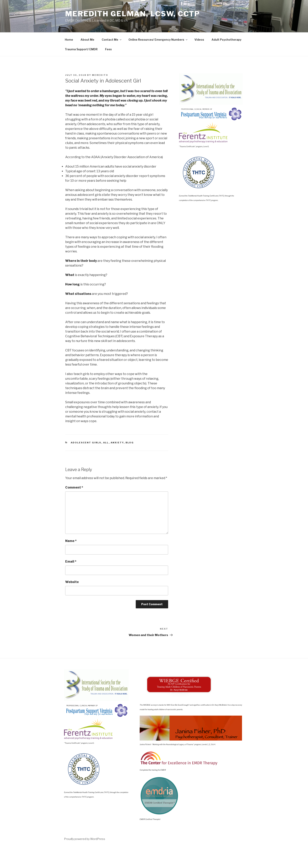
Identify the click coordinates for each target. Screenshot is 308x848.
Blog (130, 442)
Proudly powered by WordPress (84, 839)
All (106, 442)
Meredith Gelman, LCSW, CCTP (132, 13)
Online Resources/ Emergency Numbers (158, 39)
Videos (199, 39)
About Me (87, 39)
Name (71, 541)
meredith (100, 75)
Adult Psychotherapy (226, 39)
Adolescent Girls (86, 442)
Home (69, 39)
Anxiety (117, 442)
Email (70, 561)
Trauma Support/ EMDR (81, 49)
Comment (74, 487)
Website (72, 582)
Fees (108, 49)
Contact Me (112, 39)
